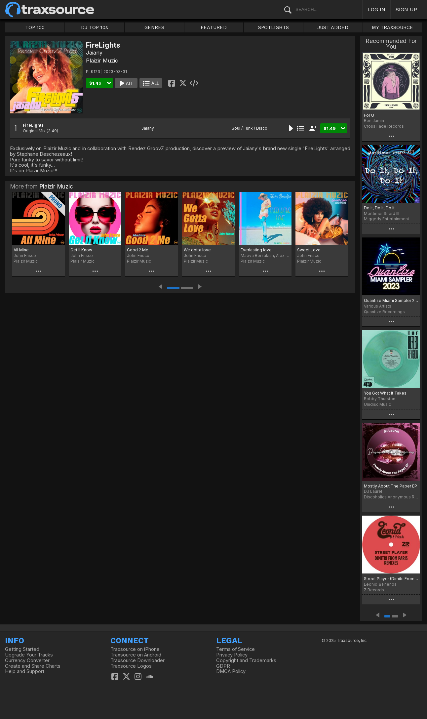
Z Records (374, 589)
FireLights (33, 125)
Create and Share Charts (32, 666)
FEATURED (214, 27)
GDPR (223, 666)
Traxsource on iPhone (135, 649)
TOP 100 (35, 27)
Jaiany (94, 52)
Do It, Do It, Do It (379, 207)
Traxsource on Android (135, 655)
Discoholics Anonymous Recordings (391, 496)
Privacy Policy (232, 655)
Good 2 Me (137, 249)
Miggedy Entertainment (386, 218)
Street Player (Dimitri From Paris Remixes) (391, 578)
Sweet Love (309, 249)
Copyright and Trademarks (246, 660)
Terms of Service (235, 649)
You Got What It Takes (385, 393)
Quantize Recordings (384, 311)
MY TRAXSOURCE (392, 27)
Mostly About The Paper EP (390, 486)
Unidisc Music (377, 404)
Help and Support (24, 671)
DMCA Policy (231, 671)
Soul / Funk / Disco (249, 128)
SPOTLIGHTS (273, 27)
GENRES (154, 27)
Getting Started (22, 649)
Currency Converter (27, 660)
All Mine (21, 249)
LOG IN (376, 9)
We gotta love (197, 249)
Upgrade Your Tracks (29, 655)
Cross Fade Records (384, 126)
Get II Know (81, 249)
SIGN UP (406, 9)
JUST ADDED (332, 27)
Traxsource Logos (131, 666)
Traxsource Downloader (137, 660)
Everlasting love (256, 249)
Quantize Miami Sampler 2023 (391, 300)
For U (369, 115)
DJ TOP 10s (94, 27)
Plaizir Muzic (102, 60)
